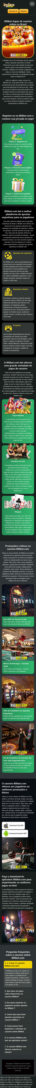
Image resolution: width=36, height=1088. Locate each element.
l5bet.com (20, 1084)
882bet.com (19, 1087)
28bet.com (3, 1080)
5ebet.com (28, 1082)
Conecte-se (13, 11)
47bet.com (11, 1077)
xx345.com (3, 1087)
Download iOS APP (13, 825)
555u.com (11, 1080)
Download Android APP (15, 833)
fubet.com (27, 1077)
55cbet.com (19, 1080)
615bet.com (19, 1077)
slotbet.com (4, 1082)
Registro (24, 11)
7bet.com (11, 1087)
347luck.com (27, 1080)
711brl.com (27, 1087)
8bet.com (11, 1082)
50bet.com (13, 1084)
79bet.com (3, 1077)
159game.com (20, 1082)
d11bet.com (28, 1084)
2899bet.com (4, 1084)
